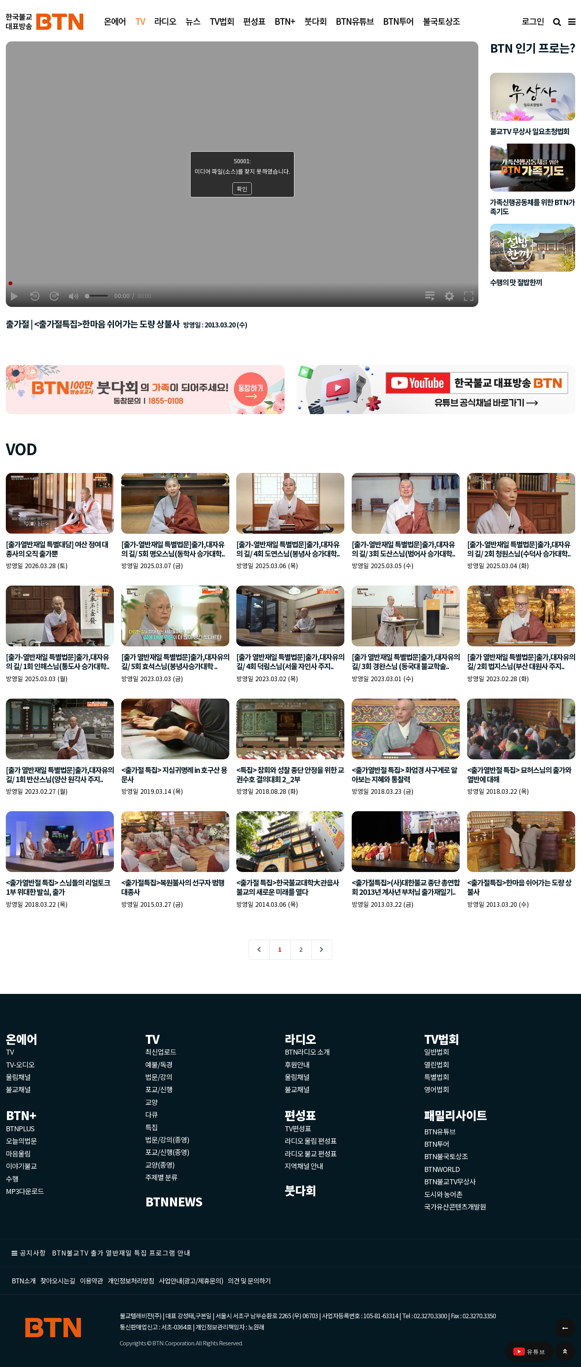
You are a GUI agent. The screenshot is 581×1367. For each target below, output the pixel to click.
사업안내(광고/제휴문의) (191, 1280)
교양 (151, 1102)
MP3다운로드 (25, 1191)
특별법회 (436, 1077)
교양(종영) (159, 1165)
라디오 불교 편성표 (311, 1153)
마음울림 (18, 1153)
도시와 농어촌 (443, 1194)
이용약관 (91, 1280)
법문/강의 (158, 1077)
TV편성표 (298, 1128)
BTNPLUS (20, 1128)
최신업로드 (160, 1052)
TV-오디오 (20, 1064)
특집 (151, 1127)
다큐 (151, 1114)
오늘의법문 (21, 1141)
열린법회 (436, 1064)
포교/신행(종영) (167, 1152)
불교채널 (18, 1089)
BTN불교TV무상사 (450, 1181)
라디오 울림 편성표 (311, 1141)
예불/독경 (158, 1064)
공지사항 (33, 1252)
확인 (242, 189)
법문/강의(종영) (167, 1139)
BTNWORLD (442, 1169)
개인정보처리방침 (131, 1280)
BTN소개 (24, 1280)
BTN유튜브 (440, 1131)
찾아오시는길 (57, 1280)
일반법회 (436, 1052)
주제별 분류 (161, 1177)
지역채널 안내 (304, 1166)
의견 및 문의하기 (249, 1280)
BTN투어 (436, 1144)
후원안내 (297, 1064)
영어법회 (436, 1089)
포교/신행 (158, 1089)
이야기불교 (21, 1166)
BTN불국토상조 (446, 1156)
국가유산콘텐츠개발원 (455, 1206)
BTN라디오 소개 (307, 1052)
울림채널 (18, 1077)
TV (10, 1052)
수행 (12, 1178)
